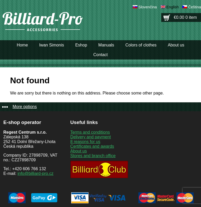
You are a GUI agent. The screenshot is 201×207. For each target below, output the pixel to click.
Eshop (81, 45)
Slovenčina (147, 7)
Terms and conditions (90, 132)
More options (25, 106)
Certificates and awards (92, 146)
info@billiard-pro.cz (35, 173)
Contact (100, 54)
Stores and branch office (93, 155)
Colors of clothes (141, 45)
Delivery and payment (90, 137)
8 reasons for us (85, 141)
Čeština (194, 7)
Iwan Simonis (51, 45)
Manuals (106, 45)
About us (176, 45)
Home (22, 45)
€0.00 (185, 17)
